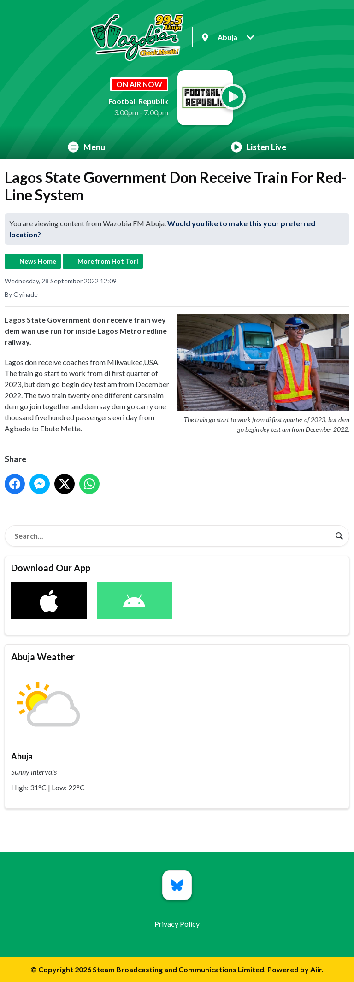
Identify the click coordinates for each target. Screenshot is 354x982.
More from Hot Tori (107, 261)
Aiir (316, 969)
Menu (86, 147)
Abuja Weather (43, 656)
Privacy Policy (177, 923)
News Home (37, 261)
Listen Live (258, 147)
